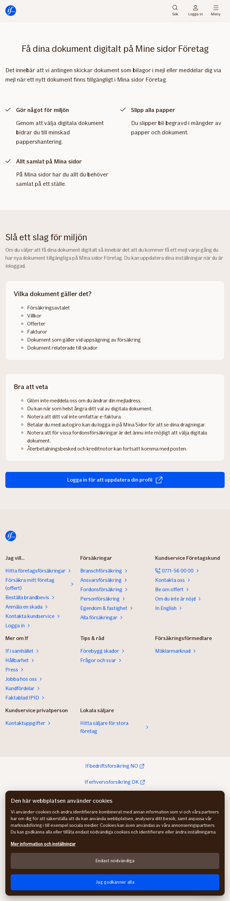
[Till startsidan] (10, 10)
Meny (216, 10)
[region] (115, 843)
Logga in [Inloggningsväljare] (195, 10)
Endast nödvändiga (115, 861)
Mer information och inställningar (43, 844)
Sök (175, 10)
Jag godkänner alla (115, 882)
